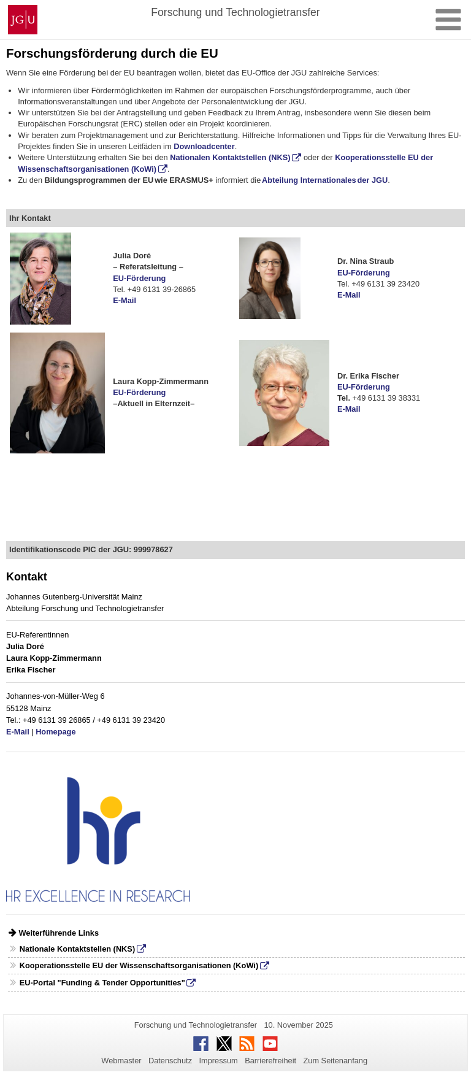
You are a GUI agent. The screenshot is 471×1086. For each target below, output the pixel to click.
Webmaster (121, 1060)
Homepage (55, 731)
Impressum (218, 1060)
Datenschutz (170, 1060)
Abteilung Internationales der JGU (325, 180)
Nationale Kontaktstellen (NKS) (77, 948)
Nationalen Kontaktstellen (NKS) (230, 157)
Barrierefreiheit (270, 1060)
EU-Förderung (139, 278)
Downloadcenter (204, 146)
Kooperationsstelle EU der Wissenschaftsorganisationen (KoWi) (139, 965)
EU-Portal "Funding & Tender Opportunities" (102, 982)
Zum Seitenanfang (335, 1060)
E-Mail (124, 300)
